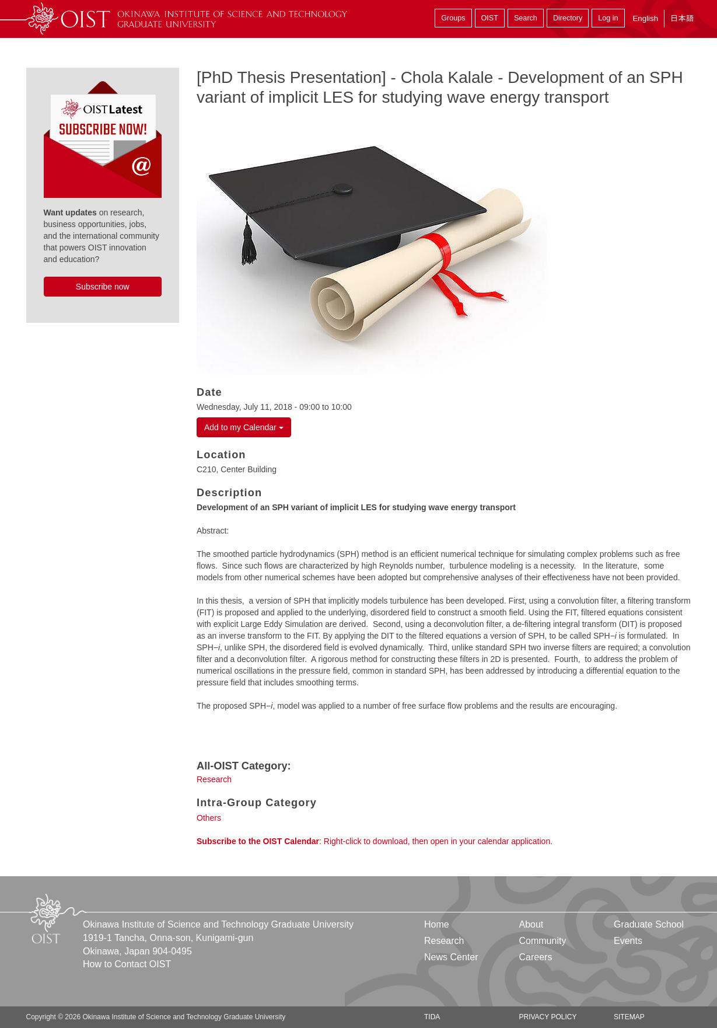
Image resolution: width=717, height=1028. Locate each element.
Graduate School (649, 924)
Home (436, 924)
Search (525, 18)
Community (542, 941)
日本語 (682, 18)
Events (628, 941)
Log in (608, 18)
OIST (489, 18)
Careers (535, 957)
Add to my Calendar (244, 427)
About (531, 924)
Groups (453, 18)
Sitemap (629, 1017)
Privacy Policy (547, 1017)
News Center (451, 957)
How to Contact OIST (127, 964)
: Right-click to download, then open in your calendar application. (374, 841)
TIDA (432, 1017)
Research (214, 779)
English (645, 18)
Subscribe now (103, 286)
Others (209, 818)
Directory (567, 18)
